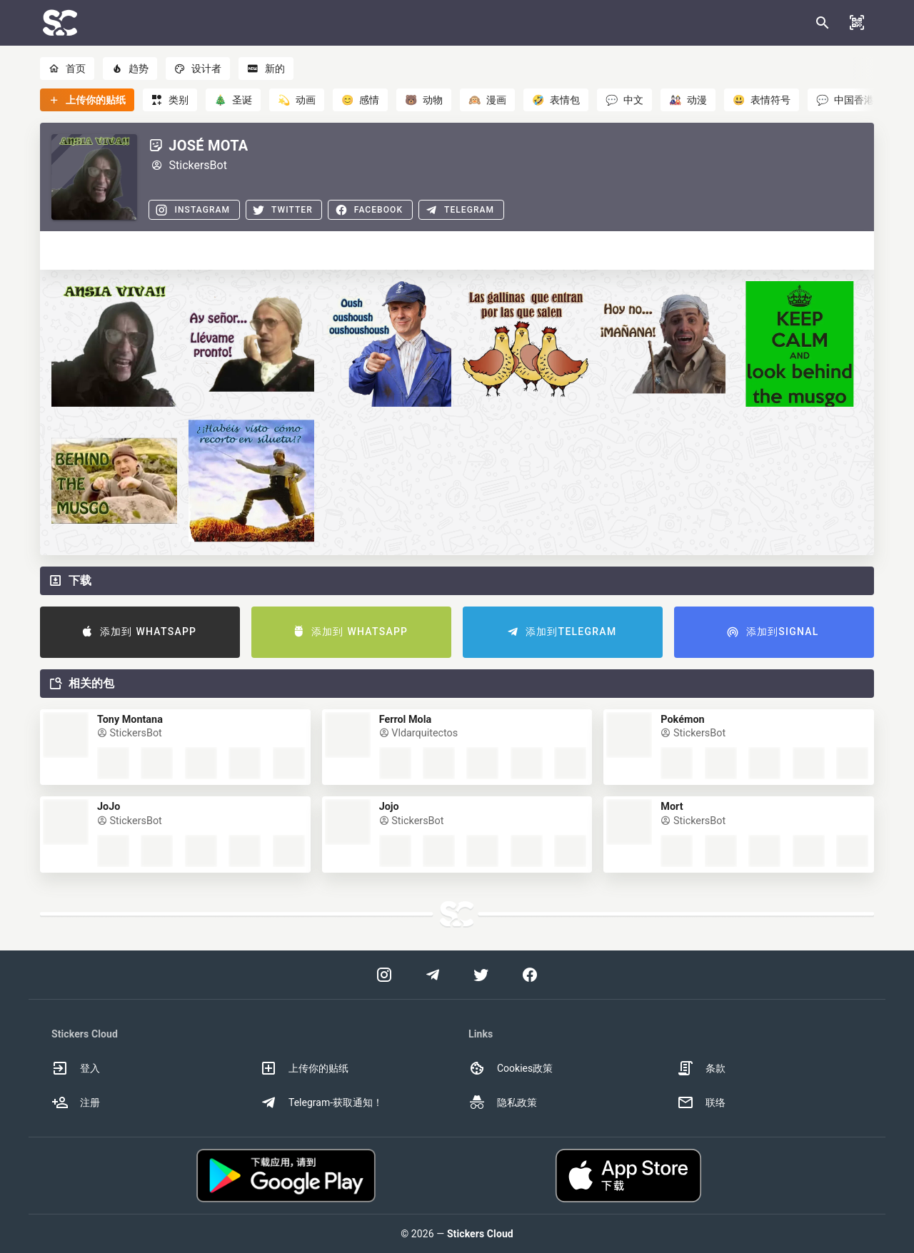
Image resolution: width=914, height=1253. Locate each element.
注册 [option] (75, 1102)
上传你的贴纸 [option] (304, 1068)
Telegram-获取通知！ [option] (321, 1102)
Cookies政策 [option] (510, 1068)
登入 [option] (75, 1068)
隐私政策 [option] (502, 1102)
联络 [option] (701, 1102)
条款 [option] (701, 1068)
